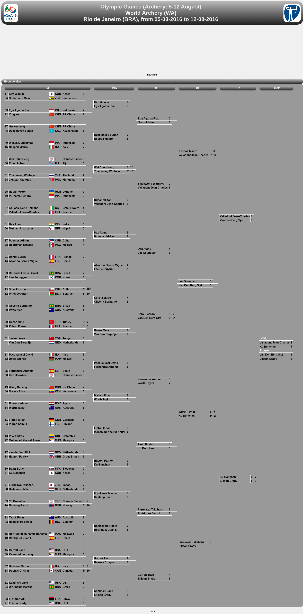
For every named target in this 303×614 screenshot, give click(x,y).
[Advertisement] (152, 49)
